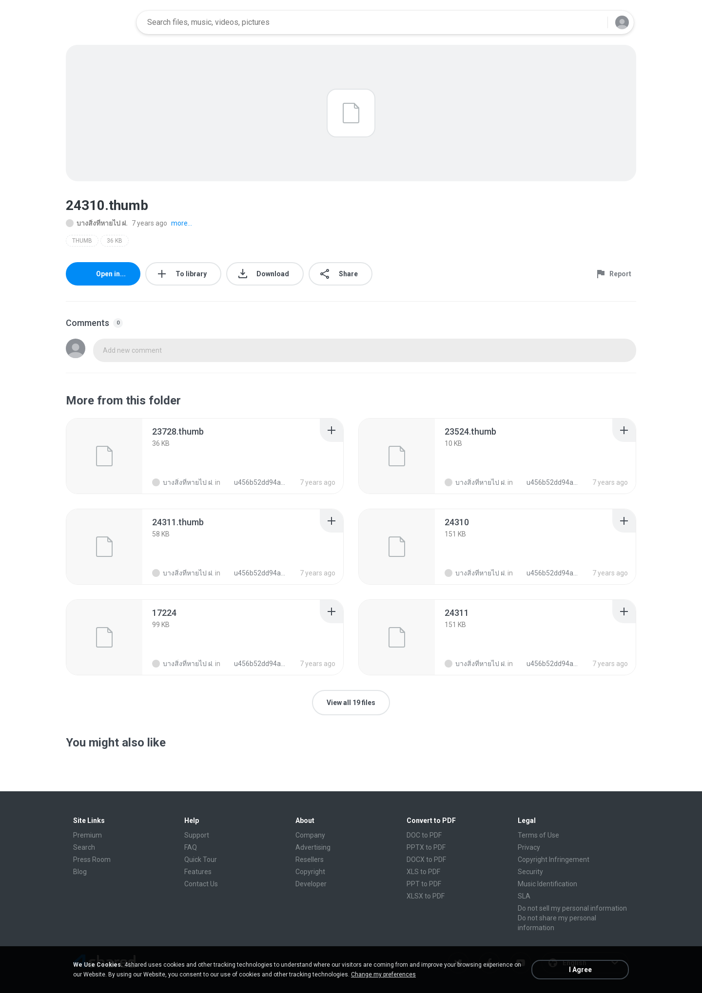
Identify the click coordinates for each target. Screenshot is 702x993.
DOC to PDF (424, 835)
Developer (311, 884)
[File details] (104, 456)
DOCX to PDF (426, 859)
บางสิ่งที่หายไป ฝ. (97, 223)
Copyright (310, 872)
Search (84, 847)
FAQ (190, 847)
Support (196, 835)
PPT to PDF (424, 884)
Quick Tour (200, 859)
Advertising (313, 847)
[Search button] (594, 22)
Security (530, 872)
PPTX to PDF (426, 847)
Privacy (529, 847)
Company (310, 835)
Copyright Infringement (553, 859)
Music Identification (547, 884)
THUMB (82, 240)
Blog (80, 872)
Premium (87, 835)
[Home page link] (98, 22)
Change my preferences (383, 974)
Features (198, 872)
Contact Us (201, 884)
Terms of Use (538, 835)
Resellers (309, 859)
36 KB (114, 240)
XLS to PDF (423, 872)
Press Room (92, 859)
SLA (524, 896)
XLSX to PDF (426, 896)
